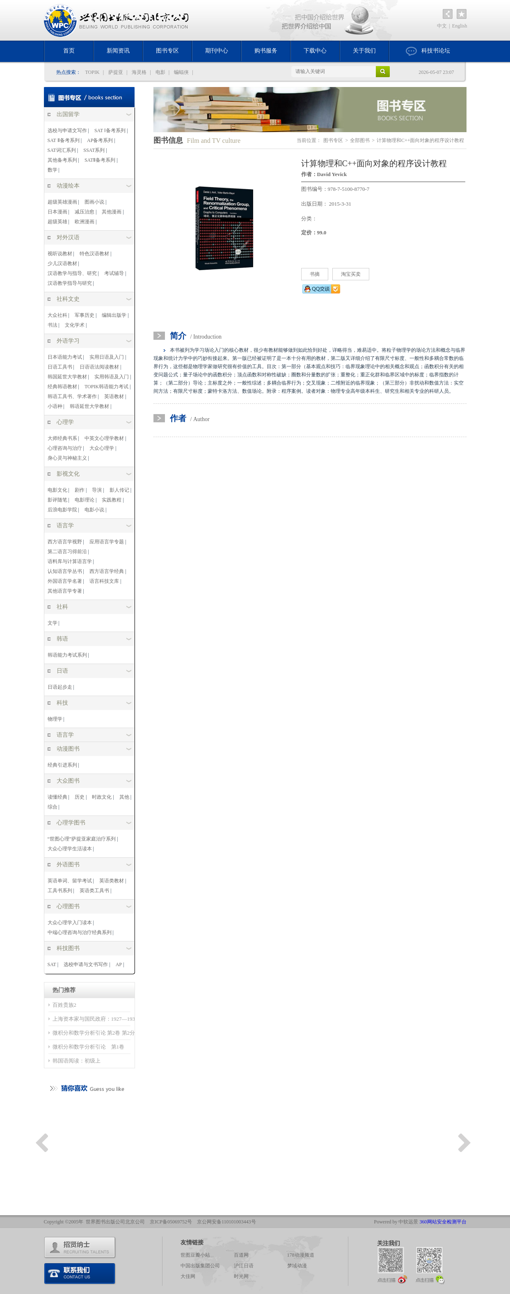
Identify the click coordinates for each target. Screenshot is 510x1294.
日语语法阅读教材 (99, 367)
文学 (52, 623)
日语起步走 (60, 687)
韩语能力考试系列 (67, 655)
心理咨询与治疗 (65, 448)
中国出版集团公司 (200, 1266)
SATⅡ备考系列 (100, 160)
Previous (42, 1143)
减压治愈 (84, 212)
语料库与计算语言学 (70, 561)
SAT (52, 964)
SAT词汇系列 (62, 150)
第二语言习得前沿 (67, 551)
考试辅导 (114, 273)
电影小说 (94, 510)
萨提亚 (115, 72)
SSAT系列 (94, 150)
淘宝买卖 (351, 274)
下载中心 (315, 51)
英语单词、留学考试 (70, 881)
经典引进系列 (62, 765)
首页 (69, 51)
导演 (97, 490)
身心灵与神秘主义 (67, 458)
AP (119, 964)
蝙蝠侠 (181, 72)
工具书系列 (60, 890)
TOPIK (92, 72)
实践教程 (111, 500)
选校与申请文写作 (67, 130)
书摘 (315, 274)
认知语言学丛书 (65, 571)
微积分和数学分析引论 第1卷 (91, 1047)
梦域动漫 (297, 1266)
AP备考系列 (100, 140)
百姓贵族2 (65, 1005)
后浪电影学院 (62, 510)
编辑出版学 (114, 315)
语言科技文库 (104, 581)
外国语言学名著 (65, 581)
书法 (52, 325)
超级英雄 (57, 221)
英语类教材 (111, 881)
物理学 (55, 719)
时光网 (241, 1276)
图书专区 (167, 51)
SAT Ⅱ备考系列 (64, 140)
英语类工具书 (94, 890)
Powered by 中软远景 (396, 1222)
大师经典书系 (62, 438)
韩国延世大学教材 (67, 377)
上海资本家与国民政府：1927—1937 (95, 1019)
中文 (442, 26)
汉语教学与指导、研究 (72, 273)
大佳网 (188, 1276)
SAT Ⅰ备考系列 (110, 130)
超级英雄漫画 (62, 202)
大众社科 (57, 315)
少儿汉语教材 (62, 263)
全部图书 (360, 140)
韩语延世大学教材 (89, 406)
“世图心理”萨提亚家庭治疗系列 (82, 839)
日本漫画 (57, 212)
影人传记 (119, 490)
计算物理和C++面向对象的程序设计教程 (420, 140)
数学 (52, 170)
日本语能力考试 (65, 357)
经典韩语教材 (62, 386)
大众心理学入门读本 (70, 922)
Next (464, 1143)
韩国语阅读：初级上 (77, 1061)
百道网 (241, 1255)
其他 (124, 797)
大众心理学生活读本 (70, 849)
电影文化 (57, 490)
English (459, 26)
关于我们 (364, 51)
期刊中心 (216, 51)
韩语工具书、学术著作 (72, 396)
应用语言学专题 (106, 542)
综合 (52, 807)
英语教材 (114, 396)
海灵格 (139, 72)
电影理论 (84, 500)
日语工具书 (60, 367)
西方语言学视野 (65, 542)
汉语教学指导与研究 (70, 283)
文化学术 (75, 325)
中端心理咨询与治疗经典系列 (80, 932)
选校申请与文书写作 (86, 964)
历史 (80, 797)
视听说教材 (60, 254)
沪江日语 (244, 1266)
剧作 (80, 490)
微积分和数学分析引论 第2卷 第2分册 (97, 1033)
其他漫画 (111, 212)
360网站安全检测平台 (443, 1222)
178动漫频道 (300, 1255)
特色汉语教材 (94, 254)
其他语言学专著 (65, 591)
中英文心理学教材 (104, 438)
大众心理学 (101, 448)
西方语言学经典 (106, 571)
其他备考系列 (62, 160)
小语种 (55, 406)
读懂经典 (57, 797)
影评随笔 (57, 500)
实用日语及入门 (106, 357)
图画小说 (94, 202)
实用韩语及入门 (111, 377)
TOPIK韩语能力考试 (106, 386)
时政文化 (102, 797)
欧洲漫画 (84, 221)
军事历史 (84, 315)
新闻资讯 (118, 51)
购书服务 (265, 51)
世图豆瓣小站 (195, 1255)
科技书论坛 (428, 51)
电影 (160, 72)
